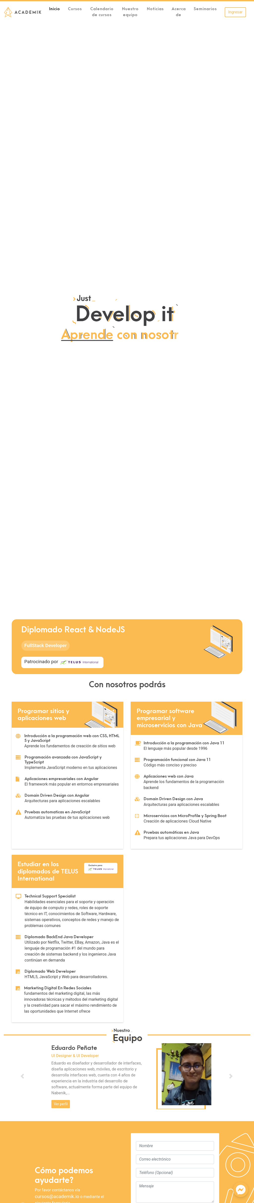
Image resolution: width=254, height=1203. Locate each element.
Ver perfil (60, 1104)
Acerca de (179, 12)
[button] (22, 1076)
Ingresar (235, 12)
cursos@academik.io (57, 1196)
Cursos (75, 9)
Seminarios (205, 9)
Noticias (155, 9)
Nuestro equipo (130, 12)
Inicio (56, 8)
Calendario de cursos (102, 12)
